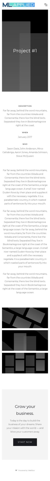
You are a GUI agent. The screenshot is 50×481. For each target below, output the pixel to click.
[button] (45, 5)
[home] (19, 5)
